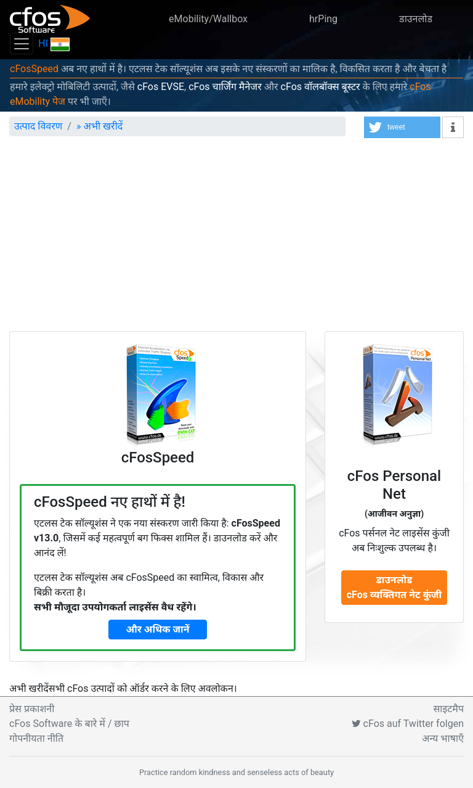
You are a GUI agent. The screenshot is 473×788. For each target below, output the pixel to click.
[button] (402, 127)
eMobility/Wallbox (208, 19)
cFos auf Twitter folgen (408, 723)
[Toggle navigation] (21, 43)
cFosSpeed (34, 69)
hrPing (323, 19)
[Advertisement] (236, 238)
